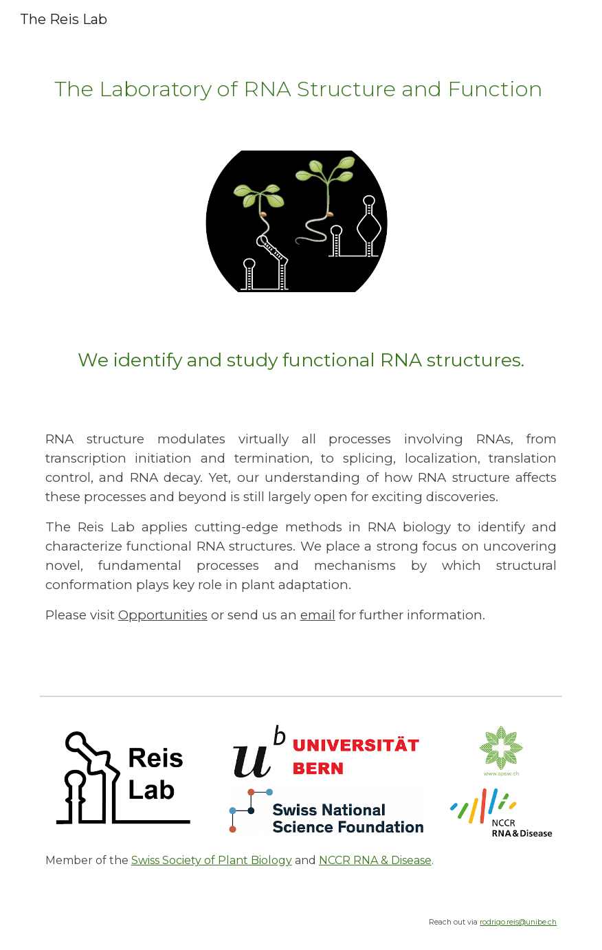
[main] (301, 86)
